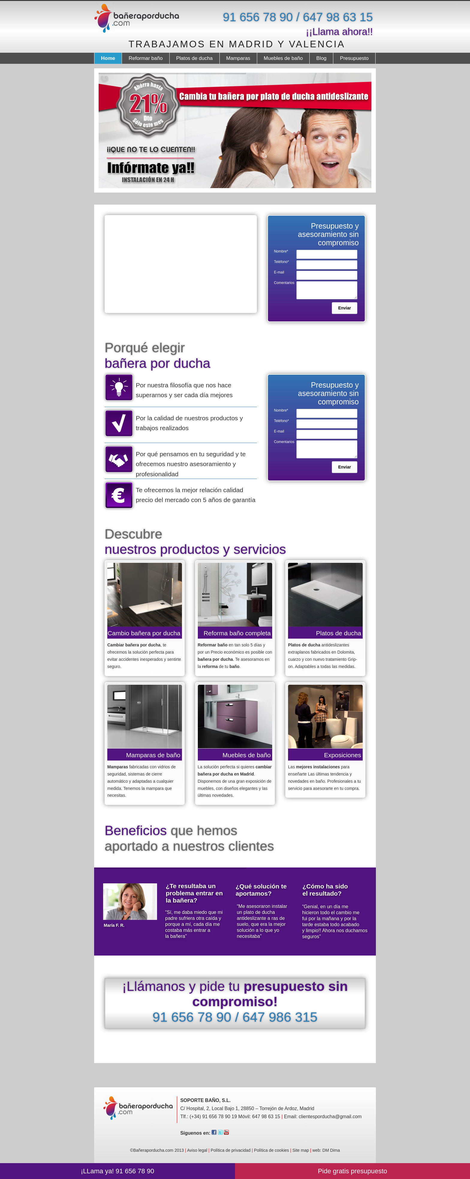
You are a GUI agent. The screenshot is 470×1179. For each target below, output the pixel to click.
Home (108, 58)
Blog (321, 58)
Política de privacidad (231, 1150)
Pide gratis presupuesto (352, 1171)
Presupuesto (354, 58)
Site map (300, 1150)
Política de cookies (271, 1150)
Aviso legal (197, 1150)
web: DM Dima (326, 1150)
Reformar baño (145, 58)
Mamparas (238, 58)
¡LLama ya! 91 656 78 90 (117, 1171)
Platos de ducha (194, 58)
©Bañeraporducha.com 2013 (158, 1150)
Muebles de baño (283, 58)
